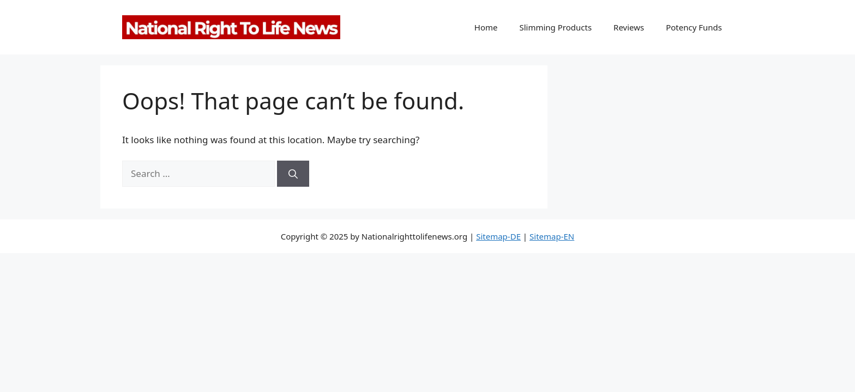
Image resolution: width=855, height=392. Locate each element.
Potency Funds (694, 27)
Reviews (628, 27)
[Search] (293, 174)
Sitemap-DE (498, 236)
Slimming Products (555, 27)
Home (486, 27)
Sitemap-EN (551, 236)
